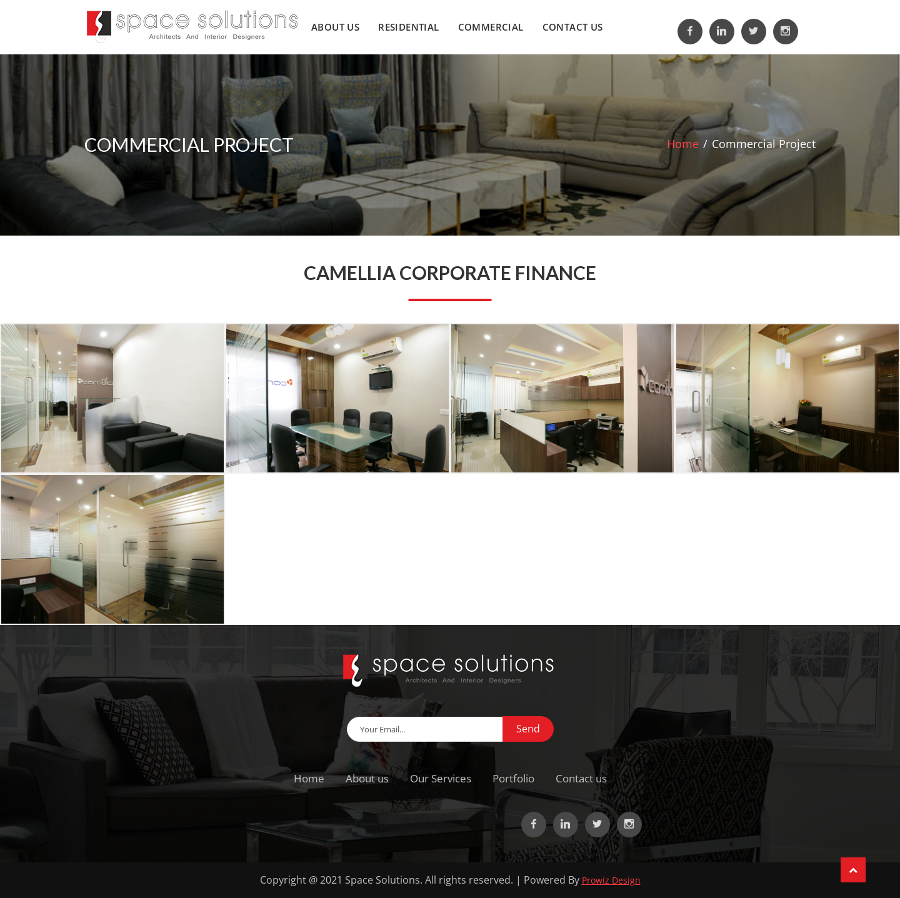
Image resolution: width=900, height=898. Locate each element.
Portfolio (513, 778)
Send (528, 729)
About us (335, 27)
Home (683, 143)
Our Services (440, 778)
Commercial (491, 27)
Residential (408, 27)
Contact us (572, 27)
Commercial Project (764, 143)
